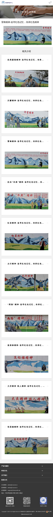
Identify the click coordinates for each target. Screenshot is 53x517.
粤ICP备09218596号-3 (41, 511)
